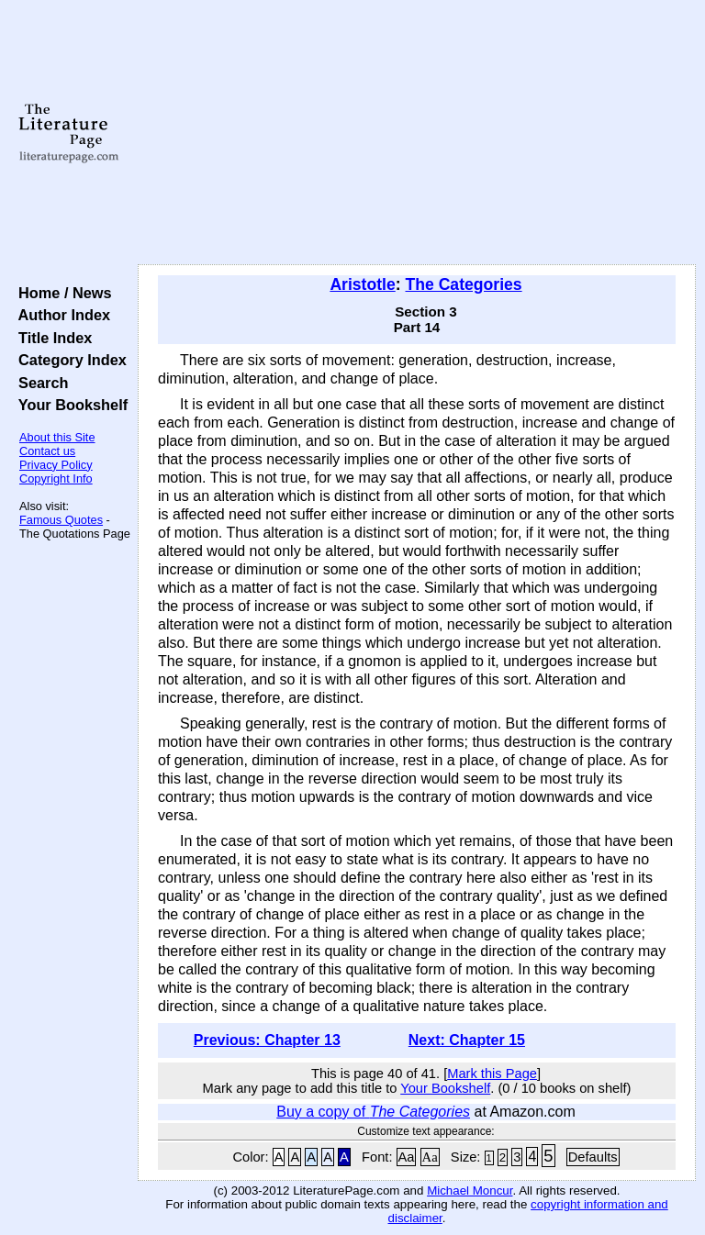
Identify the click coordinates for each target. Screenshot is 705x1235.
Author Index (60, 314)
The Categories (464, 284)
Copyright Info (56, 478)
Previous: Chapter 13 (267, 1040)
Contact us (47, 451)
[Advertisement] (417, 133)
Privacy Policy (56, 465)
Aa (406, 1157)
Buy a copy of (373, 1111)
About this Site (57, 437)
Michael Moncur (469, 1190)
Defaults (593, 1157)
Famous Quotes (61, 520)
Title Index (51, 337)
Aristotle (362, 284)
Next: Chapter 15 (466, 1040)
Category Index (68, 359)
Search (39, 382)
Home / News (61, 292)
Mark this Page (492, 1073)
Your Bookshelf (69, 404)
